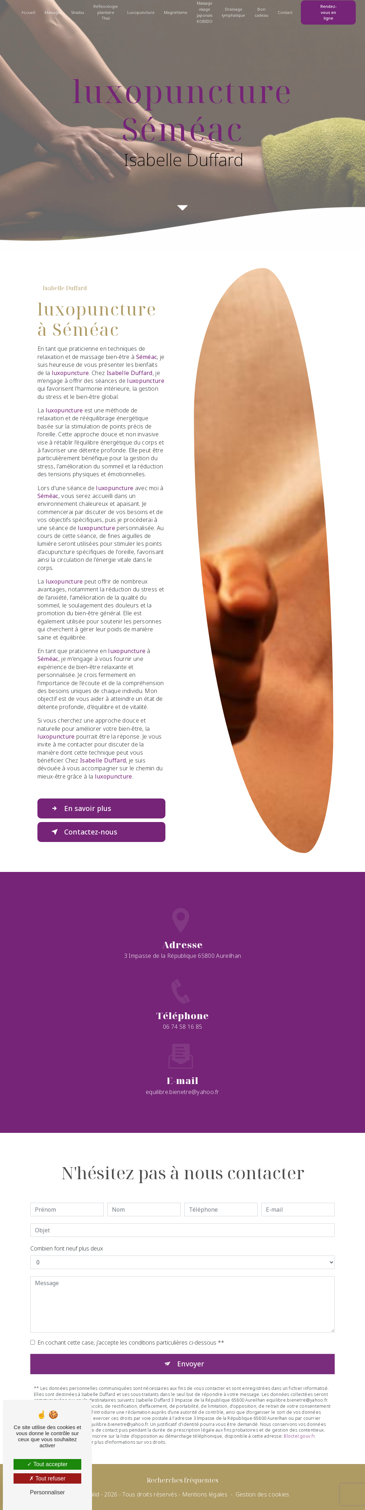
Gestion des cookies (262, 1494)
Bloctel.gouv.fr (299, 1412)
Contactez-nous (82, 832)
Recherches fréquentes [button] (182, 1480)
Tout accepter (47, 1464)
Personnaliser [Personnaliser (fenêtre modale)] (47, 1492)
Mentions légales (204, 1494)
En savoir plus (79, 808)
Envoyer (190, 1339)
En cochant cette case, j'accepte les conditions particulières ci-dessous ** (130, 1318)
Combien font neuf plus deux (66, 1224)
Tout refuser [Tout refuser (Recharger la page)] (47, 1478)
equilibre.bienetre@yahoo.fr (182, 1068)
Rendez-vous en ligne (328, 12)
